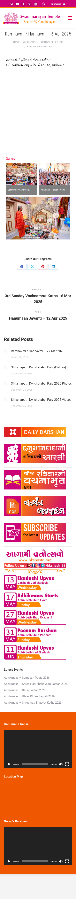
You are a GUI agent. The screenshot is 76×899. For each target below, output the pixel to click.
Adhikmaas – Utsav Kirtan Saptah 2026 (29, 696)
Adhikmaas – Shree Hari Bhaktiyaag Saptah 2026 (35, 684)
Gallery (10, 158)
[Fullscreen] (67, 764)
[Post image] (5, 351)
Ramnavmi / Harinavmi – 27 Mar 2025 (37, 351)
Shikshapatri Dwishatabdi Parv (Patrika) (38, 367)
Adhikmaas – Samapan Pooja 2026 (26, 677)
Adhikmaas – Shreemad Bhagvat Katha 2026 (32, 702)
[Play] (9, 764)
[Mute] (61, 764)
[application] (38, 749)
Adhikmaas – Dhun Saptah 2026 (24, 690)
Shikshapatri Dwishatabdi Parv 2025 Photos (41, 383)
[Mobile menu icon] (70, 18)
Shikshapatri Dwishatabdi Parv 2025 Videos (41, 400)
